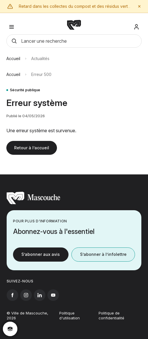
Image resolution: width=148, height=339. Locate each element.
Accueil (13, 60)
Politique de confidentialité (111, 320)
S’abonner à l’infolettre (103, 254)
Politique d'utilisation (69, 320)
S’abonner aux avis (40, 254)
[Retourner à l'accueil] (33, 203)
